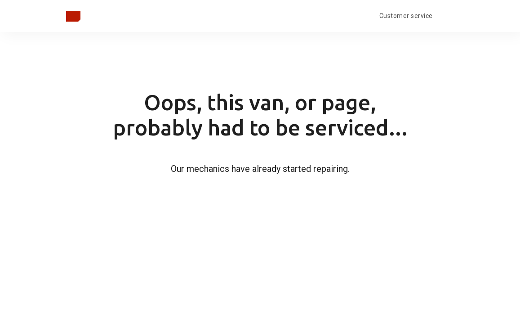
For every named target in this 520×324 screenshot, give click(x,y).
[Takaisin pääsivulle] (73, 16)
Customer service (406, 15)
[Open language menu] (447, 15)
